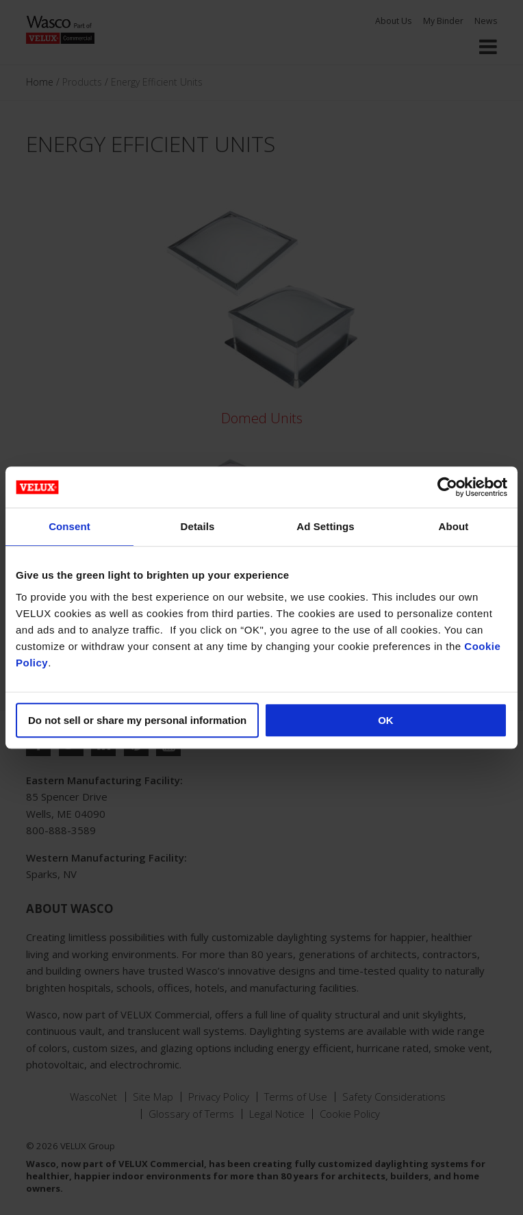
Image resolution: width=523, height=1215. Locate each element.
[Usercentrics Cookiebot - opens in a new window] (447, 487)
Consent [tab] (69, 526)
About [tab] (454, 526)
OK (386, 720)
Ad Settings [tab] (325, 526)
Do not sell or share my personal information (137, 720)
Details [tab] (198, 526)
